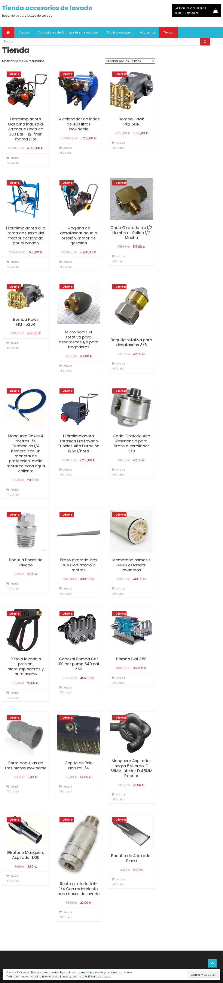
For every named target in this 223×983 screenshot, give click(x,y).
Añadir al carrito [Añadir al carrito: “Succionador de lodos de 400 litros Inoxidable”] (65, 150)
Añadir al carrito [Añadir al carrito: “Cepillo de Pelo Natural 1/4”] (65, 789)
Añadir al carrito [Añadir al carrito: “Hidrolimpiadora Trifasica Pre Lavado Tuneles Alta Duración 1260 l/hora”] (65, 472)
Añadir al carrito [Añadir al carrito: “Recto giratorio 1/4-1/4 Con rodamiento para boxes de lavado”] (65, 914)
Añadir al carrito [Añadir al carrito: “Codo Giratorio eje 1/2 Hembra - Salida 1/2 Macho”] (118, 259)
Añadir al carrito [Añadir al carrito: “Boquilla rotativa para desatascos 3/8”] (118, 366)
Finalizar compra (119, 32)
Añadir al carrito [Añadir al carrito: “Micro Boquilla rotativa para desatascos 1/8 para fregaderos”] (65, 368)
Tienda (168, 32)
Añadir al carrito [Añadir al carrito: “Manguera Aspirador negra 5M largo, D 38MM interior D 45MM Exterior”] (118, 797)
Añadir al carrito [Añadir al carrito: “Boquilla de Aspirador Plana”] (118, 882)
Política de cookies (98, 976)
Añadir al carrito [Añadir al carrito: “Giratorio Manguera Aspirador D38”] (13, 878)
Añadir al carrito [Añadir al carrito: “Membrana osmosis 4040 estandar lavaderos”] (118, 591)
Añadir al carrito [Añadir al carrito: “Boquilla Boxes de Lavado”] (13, 586)
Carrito (24, 32)
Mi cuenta (147, 32)
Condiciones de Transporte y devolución (67, 32)
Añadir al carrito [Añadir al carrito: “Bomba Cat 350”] (118, 680)
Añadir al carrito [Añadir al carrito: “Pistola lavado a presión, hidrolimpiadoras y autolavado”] (13, 695)
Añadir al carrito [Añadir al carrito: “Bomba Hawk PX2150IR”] (118, 145)
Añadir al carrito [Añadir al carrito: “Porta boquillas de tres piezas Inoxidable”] (13, 789)
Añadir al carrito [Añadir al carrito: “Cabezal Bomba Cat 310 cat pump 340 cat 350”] (65, 690)
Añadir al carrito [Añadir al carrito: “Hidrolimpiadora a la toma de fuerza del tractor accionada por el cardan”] (13, 264)
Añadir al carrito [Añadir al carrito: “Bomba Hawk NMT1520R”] (13, 345)
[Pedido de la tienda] (130, 61)
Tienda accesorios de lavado (47, 8)
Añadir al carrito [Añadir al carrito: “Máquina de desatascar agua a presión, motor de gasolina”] (65, 264)
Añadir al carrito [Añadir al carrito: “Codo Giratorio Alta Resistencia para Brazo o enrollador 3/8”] (118, 472)
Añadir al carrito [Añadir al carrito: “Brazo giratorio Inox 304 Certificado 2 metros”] (65, 591)
